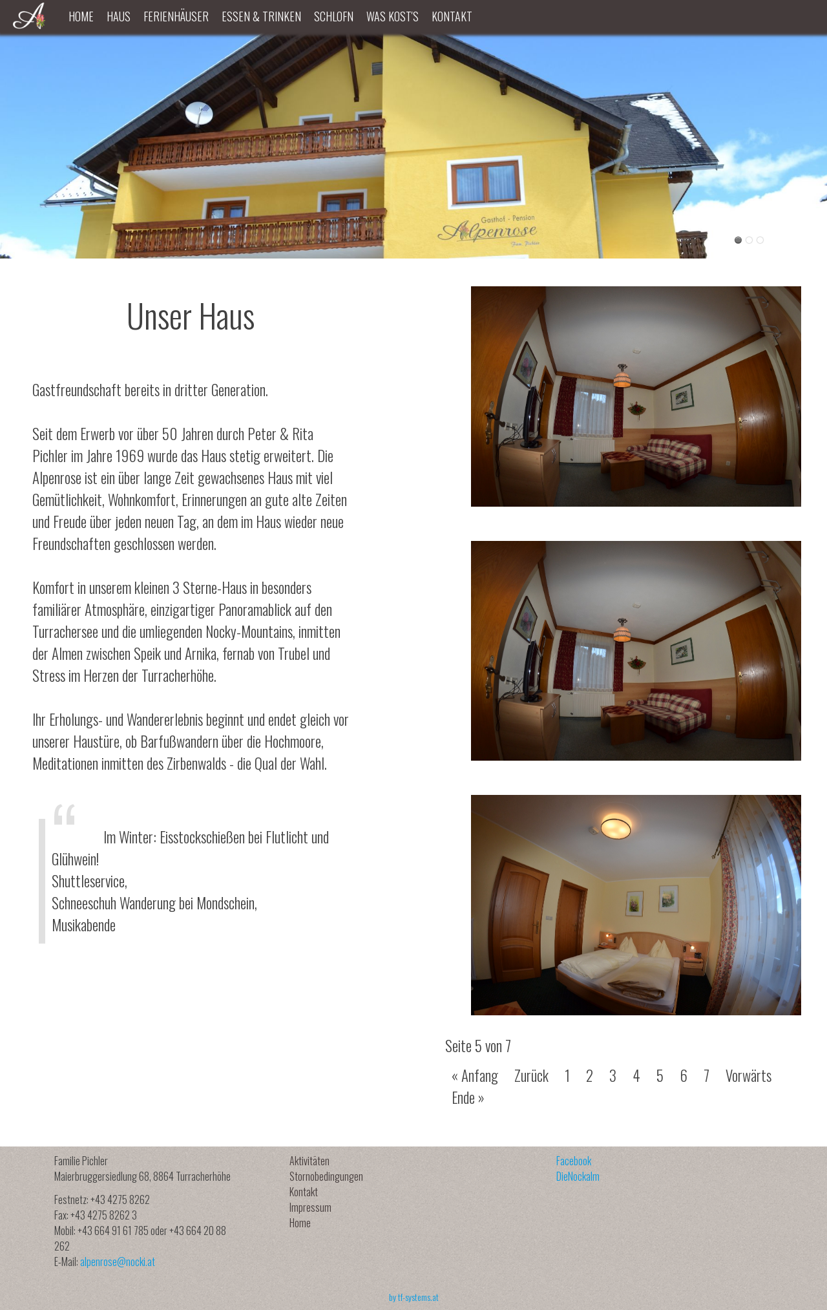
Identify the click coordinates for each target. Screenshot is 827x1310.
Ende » (468, 1097)
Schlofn (333, 16)
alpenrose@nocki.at (117, 1261)
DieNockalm (578, 1176)
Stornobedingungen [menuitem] (326, 1176)
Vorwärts (748, 1075)
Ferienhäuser (176, 16)
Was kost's (392, 16)
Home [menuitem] (300, 1223)
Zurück (531, 1075)
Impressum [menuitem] (310, 1207)
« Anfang (475, 1075)
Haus (119, 16)
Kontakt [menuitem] (303, 1191)
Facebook (573, 1160)
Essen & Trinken (261, 16)
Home (81, 16)
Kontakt (452, 16)
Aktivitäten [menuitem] (309, 1160)
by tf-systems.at (414, 1297)
